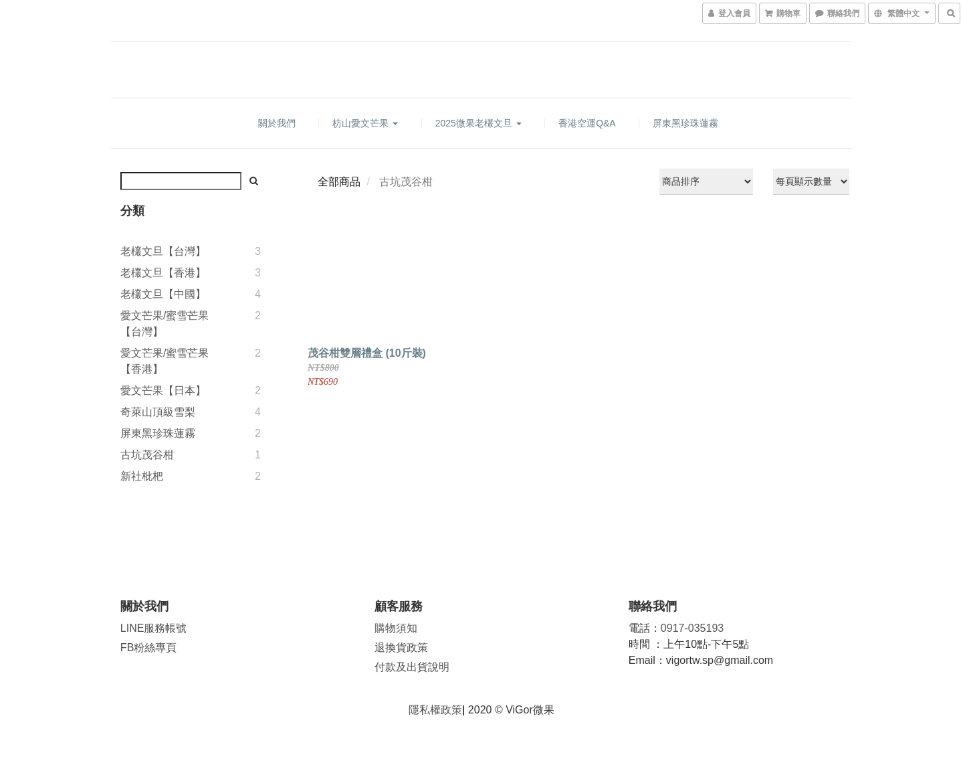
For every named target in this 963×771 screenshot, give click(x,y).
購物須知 (395, 628)
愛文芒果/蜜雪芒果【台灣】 (164, 323)
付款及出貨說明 (411, 667)
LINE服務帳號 (153, 628)
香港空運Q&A (587, 123)
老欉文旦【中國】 (163, 294)
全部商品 (339, 181)
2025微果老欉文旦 (478, 123)
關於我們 (277, 123)
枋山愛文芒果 (365, 123)
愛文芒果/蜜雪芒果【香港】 (164, 361)
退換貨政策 (401, 647)
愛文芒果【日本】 (163, 390)
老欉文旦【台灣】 (163, 251)
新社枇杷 (141, 476)
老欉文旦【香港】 (163, 272)
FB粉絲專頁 (148, 647)
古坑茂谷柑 (147, 454)
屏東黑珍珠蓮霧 (685, 123)
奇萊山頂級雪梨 (157, 412)
